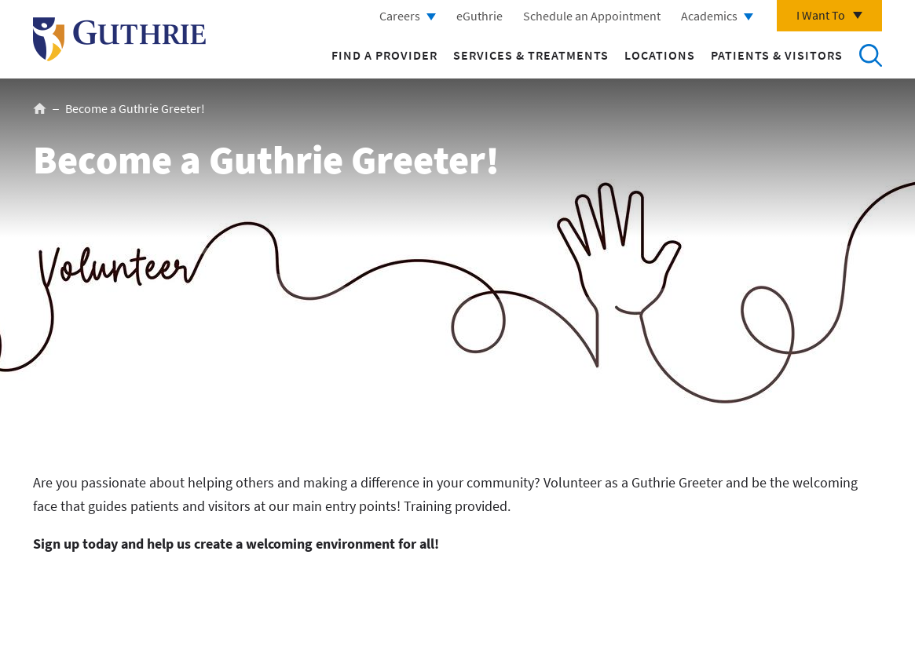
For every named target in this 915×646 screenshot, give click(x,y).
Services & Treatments (531, 55)
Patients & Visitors (777, 55)
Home (39, 108)
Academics (709, 16)
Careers (399, 16)
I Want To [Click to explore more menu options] (820, 15)
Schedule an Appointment (592, 16)
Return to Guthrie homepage (119, 39)
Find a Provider (384, 55)
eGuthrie (479, 16)
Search (870, 55)
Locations (659, 55)
